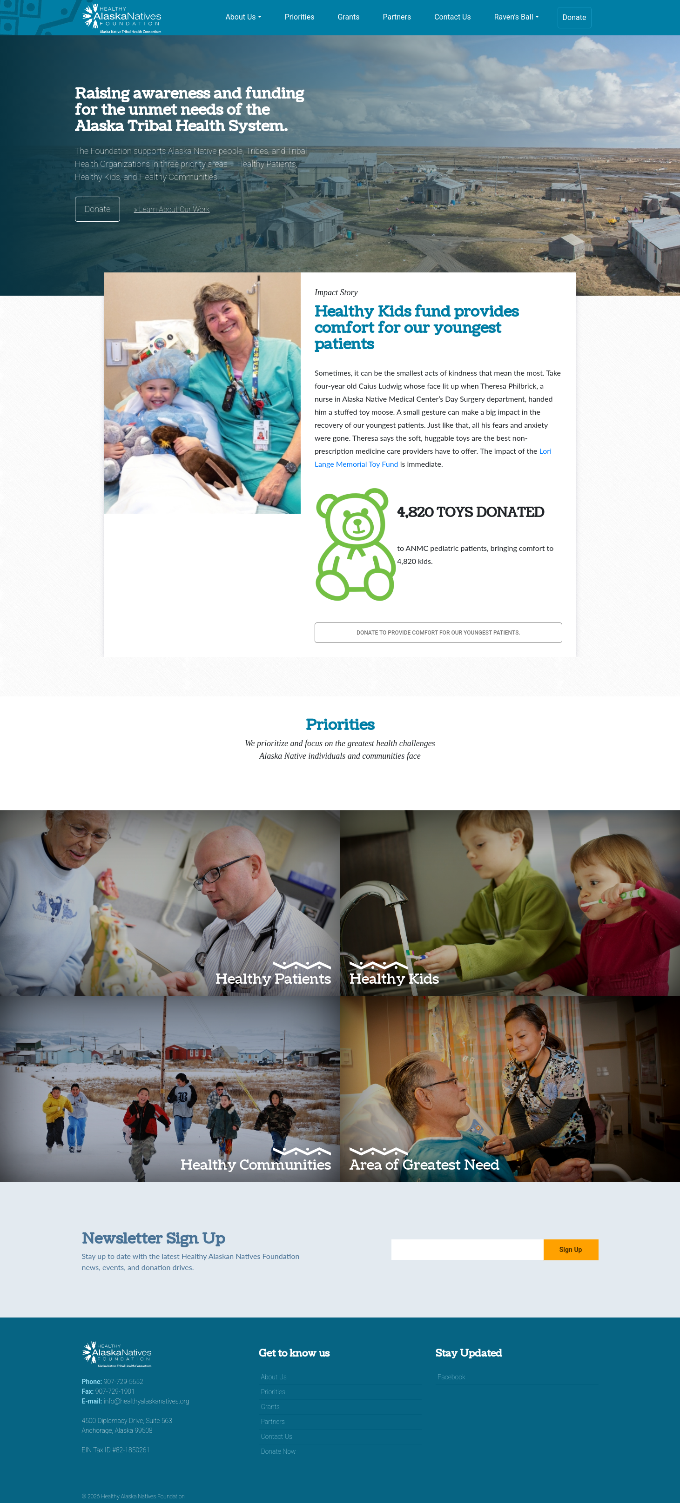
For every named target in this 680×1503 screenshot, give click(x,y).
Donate (574, 17)
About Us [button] (240, 17)
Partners (397, 17)
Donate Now (278, 1451)
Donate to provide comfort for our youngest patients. (438, 632)
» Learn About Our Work (172, 209)
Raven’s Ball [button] (513, 17)
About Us (274, 1377)
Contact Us (452, 17)
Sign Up (570, 1249)
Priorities (300, 17)
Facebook (451, 1377)
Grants (348, 17)
